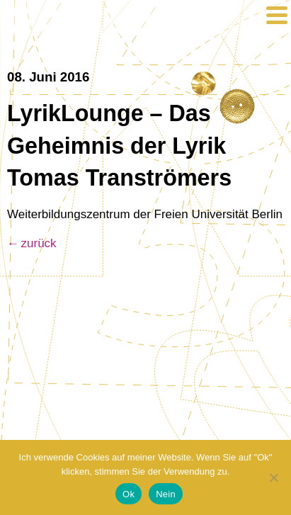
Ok (128, 494)
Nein (166, 494)
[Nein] (273, 477)
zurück (39, 243)
